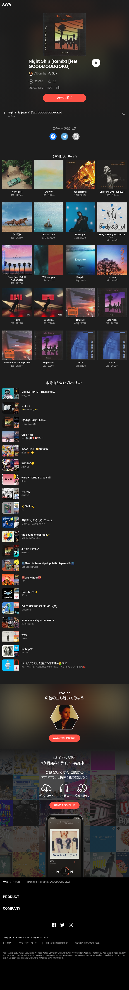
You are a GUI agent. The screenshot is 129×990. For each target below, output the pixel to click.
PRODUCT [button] (11, 897)
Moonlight (80, 234)
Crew (112, 362)
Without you (48, 277)
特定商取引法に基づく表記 (87, 943)
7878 (80, 362)
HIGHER (80, 320)
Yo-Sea (52, 73)
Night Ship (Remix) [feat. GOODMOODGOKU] (48, 882)
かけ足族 (17, 234)
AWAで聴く (64, 97)
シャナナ (48, 192)
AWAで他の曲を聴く (64, 738)
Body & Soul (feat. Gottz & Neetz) (112, 236)
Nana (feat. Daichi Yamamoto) (17, 278)
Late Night (112, 320)
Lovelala (112, 277)
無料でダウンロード (64, 805)
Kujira (17, 320)
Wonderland (80, 192)
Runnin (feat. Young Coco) (16, 362)
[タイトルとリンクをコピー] (76, 136)
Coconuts (49, 320)
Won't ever (16, 192)
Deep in (80, 277)
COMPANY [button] (11, 908)
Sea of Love (49, 234)
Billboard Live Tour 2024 (112, 192)
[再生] (96, 63)
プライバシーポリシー (29, 943)
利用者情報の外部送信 (57, 943)
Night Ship (48, 362)
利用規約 (7, 943)
